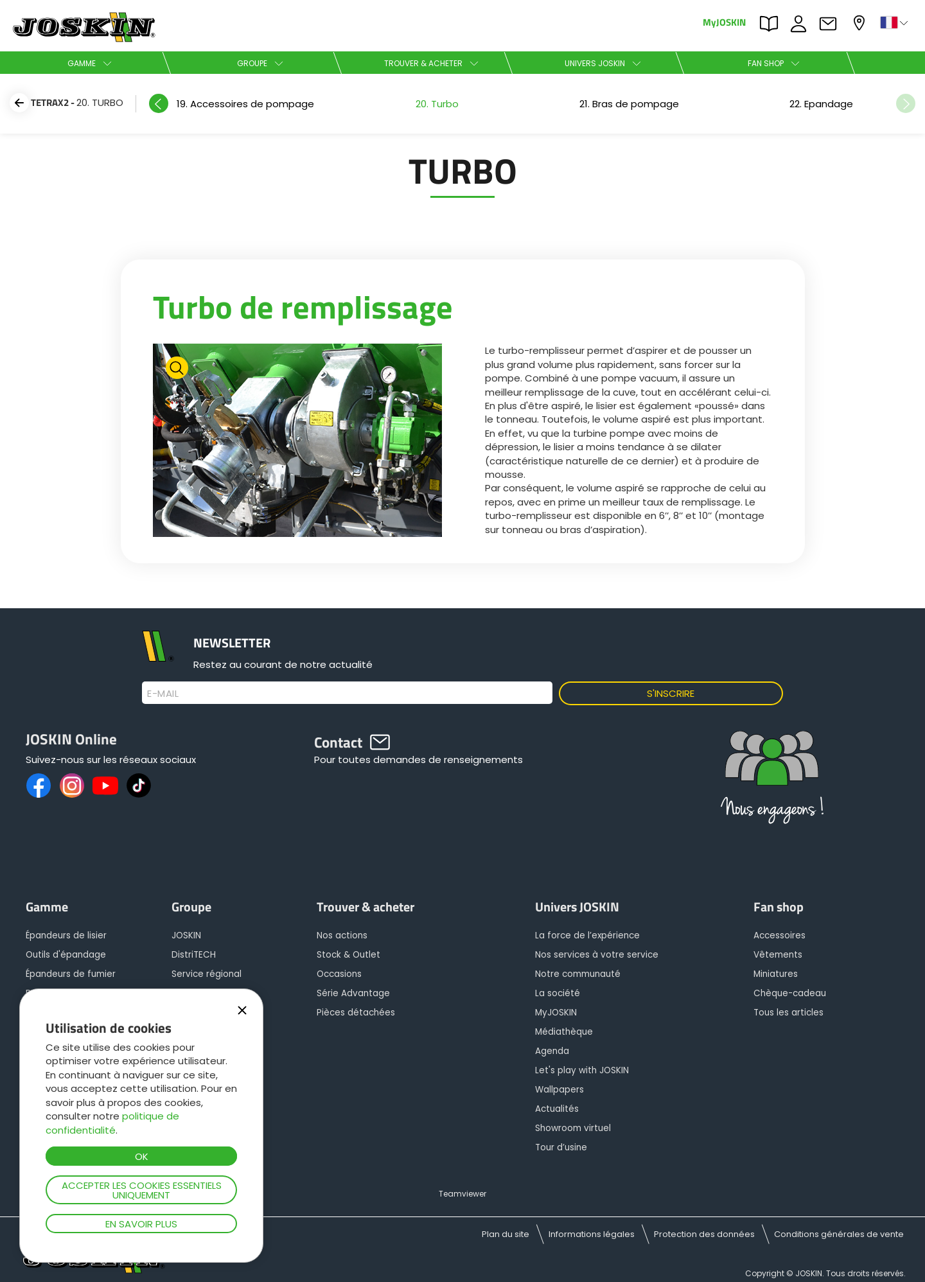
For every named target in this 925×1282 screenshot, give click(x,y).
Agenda (552, 1051)
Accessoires (779, 935)
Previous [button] (158, 103)
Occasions (339, 974)
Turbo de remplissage (303, 306)
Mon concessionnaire (860, 22)
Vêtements (777, 955)
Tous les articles (788, 1012)
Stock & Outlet (348, 955)
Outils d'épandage (66, 955)
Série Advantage (353, 993)
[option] (245, 103)
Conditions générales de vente (839, 1234)
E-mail (163, 693)
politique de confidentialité (112, 1122)
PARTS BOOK (772, 23)
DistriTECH (194, 955)
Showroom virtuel (573, 1128)
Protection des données (704, 1234)
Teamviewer (462, 1193)
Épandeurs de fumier (71, 974)
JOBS (801, 23)
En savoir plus (141, 1224)
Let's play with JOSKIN (582, 1070)
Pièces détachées (356, 1012)
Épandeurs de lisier (66, 935)
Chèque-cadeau (789, 993)
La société (557, 993)
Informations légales (592, 1234)
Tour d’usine (561, 1147)
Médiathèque (564, 1032)
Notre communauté (578, 974)
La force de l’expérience (587, 935)
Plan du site (505, 1234)
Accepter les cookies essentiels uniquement (142, 1190)
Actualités (557, 1109)
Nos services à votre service (596, 955)
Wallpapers (559, 1090)
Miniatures (775, 974)
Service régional (207, 974)
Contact (831, 23)
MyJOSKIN (724, 21)
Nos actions (342, 935)
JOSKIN (186, 935)
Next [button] (905, 103)
